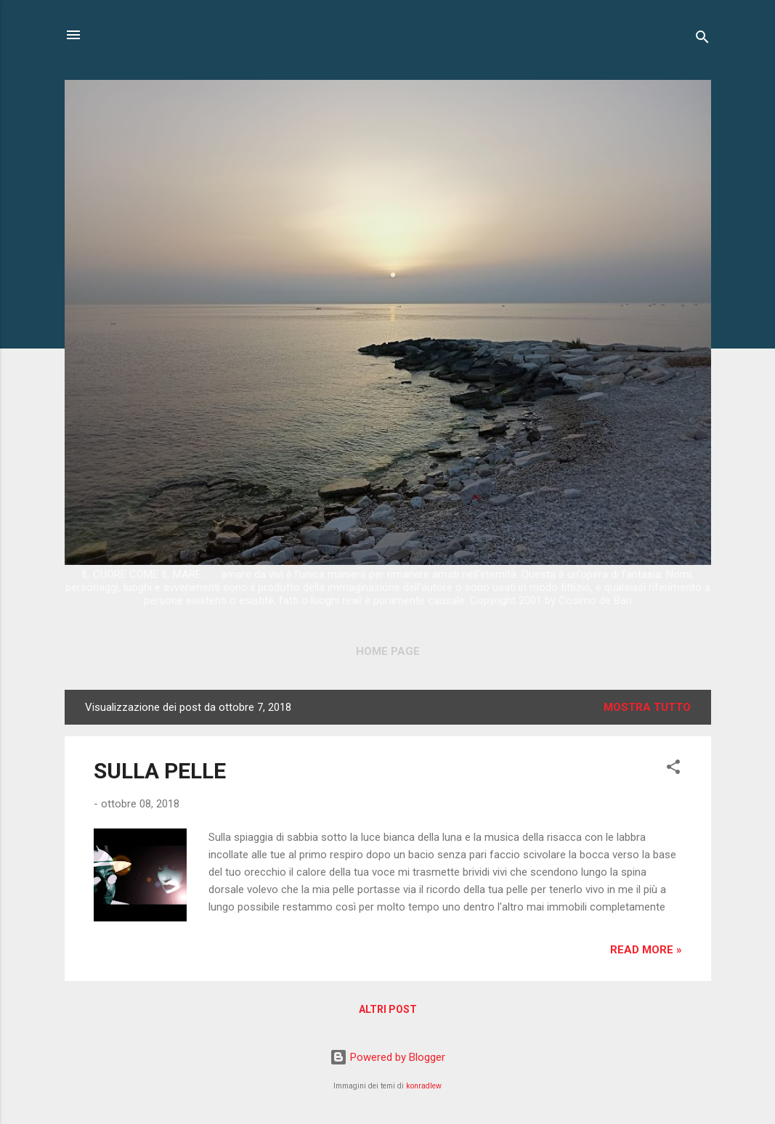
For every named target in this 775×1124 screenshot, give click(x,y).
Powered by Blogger (387, 1057)
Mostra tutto (647, 707)
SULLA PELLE (160, 770)
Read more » (646, 949)
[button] (673, 769)
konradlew (424, 1086)
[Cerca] (702, 39)
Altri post (388, 1009)
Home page (388, 651)
